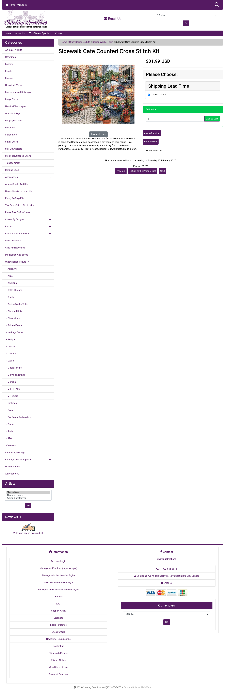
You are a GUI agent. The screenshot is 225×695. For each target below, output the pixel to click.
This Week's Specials (40, 33)
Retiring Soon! (12, 170)
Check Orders (58, 632)
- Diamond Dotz (13, 311)
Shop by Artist (58, 610)
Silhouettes (11, 134)
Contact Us (61, 33)
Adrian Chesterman (28, 498)
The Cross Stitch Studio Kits (19, 205)
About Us (20, 33)
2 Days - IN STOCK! (161, 94)
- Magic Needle (13, 367)
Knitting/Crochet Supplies (28, 459)
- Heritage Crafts (14, 332)
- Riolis (9, 431)
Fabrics (28, 226)
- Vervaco (10, 445)
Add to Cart (212, 118)
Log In (22, 4)
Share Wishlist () (58, 582)
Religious (10, 127)
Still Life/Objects (13, 148)
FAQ (58, 603)
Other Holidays (12, 113)
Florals (8, 71)
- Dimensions (12, 318)
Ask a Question (152, 133)
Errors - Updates (58, 625)
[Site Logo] (39, 19)
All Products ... (12, 473)
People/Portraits (13, 120)
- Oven (9, 410)
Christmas (10, 57)
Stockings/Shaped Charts (18, 156)
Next (162, 171)
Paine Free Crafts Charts (17, 212)
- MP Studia (11, 396)
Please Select (28, 492)
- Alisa (9, 276)
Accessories (28, 177)
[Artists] (28, 495)
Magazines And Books (16, 254)
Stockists (58, 617)
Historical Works (13, 85)
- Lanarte (10, 346)
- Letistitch (11, 353)
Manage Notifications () (58, 568)
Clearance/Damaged (15, 452)
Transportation (12, 163)
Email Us (113, 19)
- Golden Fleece (13, 325)
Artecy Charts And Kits (16, 184)
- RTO (8, 438)
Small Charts (11, 141)
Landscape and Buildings (18, 92)
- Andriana (11, 283)
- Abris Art (11, 269)
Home (10, 4)
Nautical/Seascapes (15, 106)
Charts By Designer (28, 219)
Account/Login (58, 561)
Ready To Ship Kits (14, 198)
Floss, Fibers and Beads (28, 233)
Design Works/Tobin (102, 42)
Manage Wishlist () (58, 575)
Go (185, 23)
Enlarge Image (98, 134)
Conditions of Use (58, 667)
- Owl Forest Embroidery (18, 417)
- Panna (9, 424)
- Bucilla (9, 297)
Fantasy (9, 64)
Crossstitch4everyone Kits (18, 191)
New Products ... (13, 466)
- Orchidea (11, 403)
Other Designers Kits (79, 42)
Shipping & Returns (58, 653)
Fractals (9, 78)
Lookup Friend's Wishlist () (58, 589)
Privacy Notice (58, 660)
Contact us (58, 646)
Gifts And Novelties (15, 247)
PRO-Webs (146, 687)
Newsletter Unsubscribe (58, 639)
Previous (120, 171)
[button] (216, 5)
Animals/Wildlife (13, 50)
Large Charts (11, 99)
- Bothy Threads (13, 290)
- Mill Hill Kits (12, 389)
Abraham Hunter (28, 495)
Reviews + (13, 517)
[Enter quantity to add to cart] (175, 119)
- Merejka (10, 382)
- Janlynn (10, 339)
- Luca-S (9, 360)
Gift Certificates (13, 240)
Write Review (150, 141)
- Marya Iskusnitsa (15, 374)
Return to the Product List (143, 171)
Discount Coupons (58, 674)
